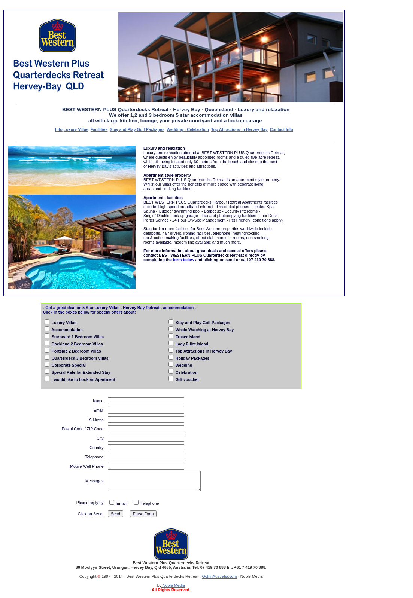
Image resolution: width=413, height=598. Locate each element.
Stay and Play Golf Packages (137, 129)
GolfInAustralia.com (219, 576)
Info (59, 129)
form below (183, 259)
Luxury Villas (76, 129)
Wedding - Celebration (188, 129)
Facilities (99, 129)
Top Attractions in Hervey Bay (239, 129)
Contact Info (281, 129)
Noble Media (173, 585)
